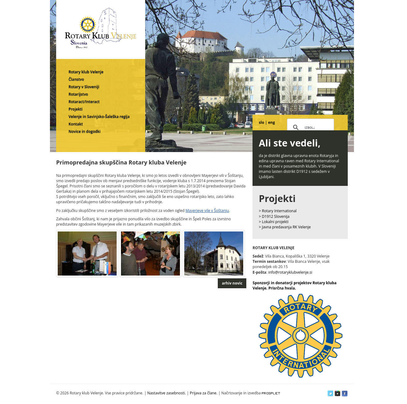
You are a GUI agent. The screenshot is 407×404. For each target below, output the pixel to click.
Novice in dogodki (85, 131)
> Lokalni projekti (273, 221)
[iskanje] (310, 127)
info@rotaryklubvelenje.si (290, 272)
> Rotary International (278, 210)
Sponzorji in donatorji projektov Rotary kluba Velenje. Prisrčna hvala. (294, 285)
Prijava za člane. (203, 393)
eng (271, 122)
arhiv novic (232, 283)
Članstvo (76, 79)
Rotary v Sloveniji (84, 86)
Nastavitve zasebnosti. (166, 393)
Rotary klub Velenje (86, 71)
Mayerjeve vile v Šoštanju (207, 210)
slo (261, 122)
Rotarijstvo (78, 94)
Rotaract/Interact (84, 101)
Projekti (76, 109)
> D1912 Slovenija (274, 216)
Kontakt (76, 124)
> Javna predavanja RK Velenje (285, 227)
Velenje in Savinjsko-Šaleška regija (99, 116)
